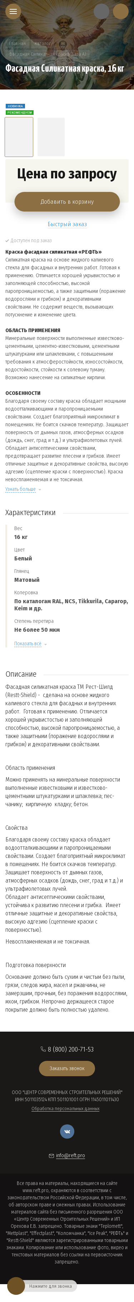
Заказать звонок (67, 1068)
